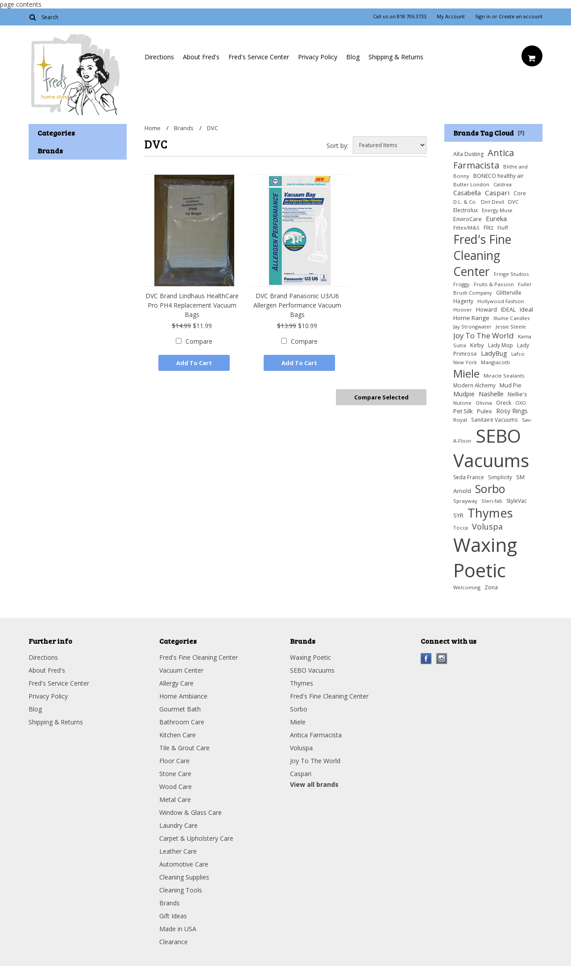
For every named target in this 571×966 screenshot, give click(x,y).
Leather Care (178, 851)
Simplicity (500, 477)
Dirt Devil (492, 201)
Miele (466, 373)
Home (153, 128)
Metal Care (175, 799)
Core (519, 193)
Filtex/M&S (466, 227)
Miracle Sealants (504, 375)
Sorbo (490, 488)
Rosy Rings (512, 411)
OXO (520, 402)
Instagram (441, 658)
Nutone (462, 402)
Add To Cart (194, 363)
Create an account (520, 16)
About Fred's (201, 57)
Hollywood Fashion (500, 301)
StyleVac (516, 501)
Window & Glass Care (190, 812)
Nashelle (491, 393)
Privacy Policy (317, 57)
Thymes (490, 513)
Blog (353, 57)
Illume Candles (511, 318)
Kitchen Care (177, 735)
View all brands (314, 784)
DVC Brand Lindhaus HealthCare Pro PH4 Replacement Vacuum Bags (192, 305)
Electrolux (465, 210)
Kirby (477, 345)
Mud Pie (510, 385)
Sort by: (337, 145)
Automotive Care (183, 864)
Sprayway (465, 500)
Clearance (173, 941)
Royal (460, 419)
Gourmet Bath (180, 709)
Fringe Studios (511, 274)
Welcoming (466, 587)
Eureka (496, 218)
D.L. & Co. (465, 201)
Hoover (462, 309)
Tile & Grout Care (184, 748)
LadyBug (494, 353)
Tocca (460, 527)
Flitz (488, 227)
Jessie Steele (511, 326)
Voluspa (487, 526)
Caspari (497, 192)
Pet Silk (463, 411)
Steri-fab (491, 500)
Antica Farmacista (483, 158)
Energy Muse (497, 210)
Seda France (468, 477)
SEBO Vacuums (491, 448)
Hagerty (463, 301)
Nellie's (517, 394)
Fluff (502, 227)
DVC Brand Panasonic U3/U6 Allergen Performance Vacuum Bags (297, 305)
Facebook (426, 658)
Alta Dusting (468, 154)
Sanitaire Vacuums (494, 419)
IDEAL (508, 309)
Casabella (467, 193)
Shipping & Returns (395, 57)
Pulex (484, 411)
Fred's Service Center (258, 57)
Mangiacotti (495, 362)
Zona (491, 587)
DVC (513, 201)
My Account (451, 16)
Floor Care (174, 760)
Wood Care (175, 786)
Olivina (484, 402)
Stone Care (175, 773)
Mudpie (464, 394)
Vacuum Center (181, 670)
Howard (486, 309)
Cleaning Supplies (184, 877)
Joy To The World (483, 335)
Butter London (471, 184)
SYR (458, 515)
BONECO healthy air (498, 176)
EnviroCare (467, 219)
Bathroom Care (181, 722)
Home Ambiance (183, 696)
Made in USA (177, 929)
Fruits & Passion (494, 284)
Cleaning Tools (180, 890)
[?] (521, 132)
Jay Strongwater (472, 326)
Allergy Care (176, 683)
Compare (199, 341)
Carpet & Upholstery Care (196, 838)
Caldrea (502, 184)
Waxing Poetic (485, 557)
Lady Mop (500, 345)
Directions (159, 57)
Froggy (461, 284)
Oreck (503, 403)
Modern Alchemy (474, 385)
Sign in (483, 16)
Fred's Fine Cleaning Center (482, 255)
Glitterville (508, 292)
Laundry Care (178, 825)
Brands (184, 128)
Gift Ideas (173, 916)
